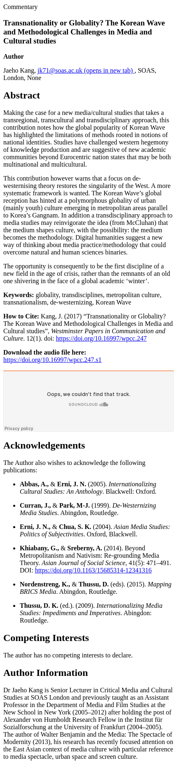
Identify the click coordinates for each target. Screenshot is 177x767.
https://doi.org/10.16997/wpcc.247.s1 (52, 359)
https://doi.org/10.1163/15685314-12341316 (93, 570)
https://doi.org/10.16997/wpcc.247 (101, 338)
